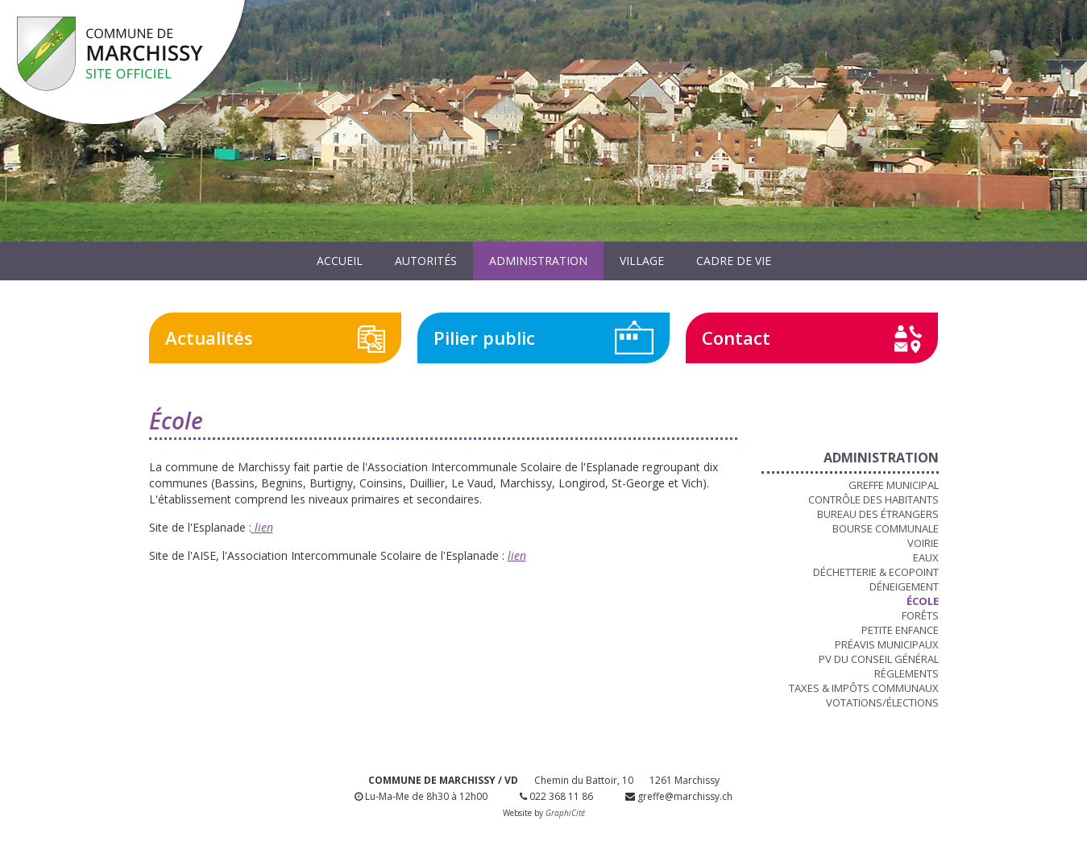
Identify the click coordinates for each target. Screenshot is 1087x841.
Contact (736, 337)
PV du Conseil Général (879, 659)
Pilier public (484, 337)
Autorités (426, 260)
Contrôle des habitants (873, 499)
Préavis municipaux (887, 644)
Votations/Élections (882, 702)
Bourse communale (885, 528)
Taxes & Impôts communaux (864, 688)
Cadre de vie (733, 260)
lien (262, 527)
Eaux (926, 557)
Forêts (920, 615)
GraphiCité (565, 812)
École (923, 601)
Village (642, 260)
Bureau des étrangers (878, 514)
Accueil (340, 260)
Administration (538, 260)
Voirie (923, 543)
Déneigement (904, 586)
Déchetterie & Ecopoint (876, 572)
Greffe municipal (893, 485)
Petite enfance (900, 630)
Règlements (906, 673)
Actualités (209, 337)
